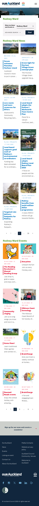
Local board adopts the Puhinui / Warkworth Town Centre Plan (27, 108)
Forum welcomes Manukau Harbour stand (10, 64)
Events (4, 451)
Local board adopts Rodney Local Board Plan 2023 (27, 163)
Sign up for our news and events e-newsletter (21, 429)
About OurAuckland (9, 464)
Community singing (9, 312)
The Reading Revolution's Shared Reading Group (10, 270)
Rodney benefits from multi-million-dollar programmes (28, 205)
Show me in (10, 26)
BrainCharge (27, 354)
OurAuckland (7, 443)
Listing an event (8, 455)
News (4, 447)
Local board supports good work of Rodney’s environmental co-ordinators (10, 153)
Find (30, 32)
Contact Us (6, 459)
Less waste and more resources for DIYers (10, 106)
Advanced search (13, 32)
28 (28, 233)
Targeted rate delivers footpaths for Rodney (10, 215)
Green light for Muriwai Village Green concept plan (28, 66)
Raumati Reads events (10, 393)
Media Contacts (27, 443)
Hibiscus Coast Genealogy (28, 309)
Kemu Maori (9, 343)
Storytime (26, 262)
